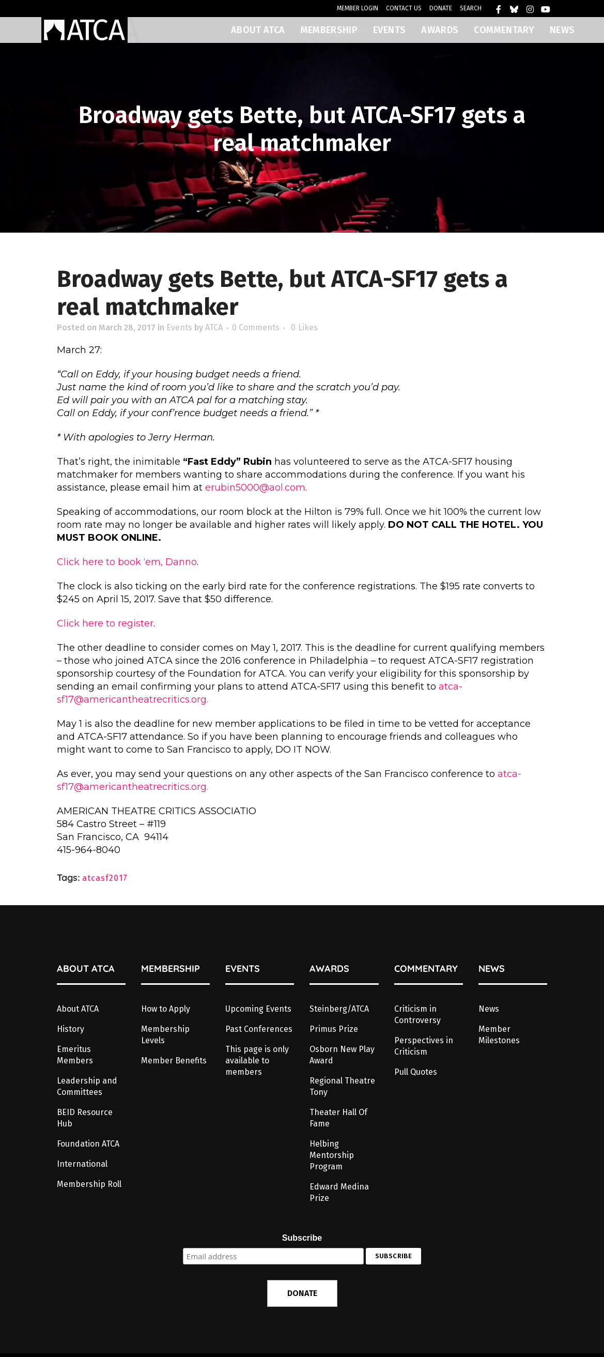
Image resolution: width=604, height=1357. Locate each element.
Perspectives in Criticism (423, 1046)
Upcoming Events (258, 1009)
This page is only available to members (257, 1060)
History (70, 1029)
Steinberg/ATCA (339, 1009)
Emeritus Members (75, 1054)
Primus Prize (333, 1029)
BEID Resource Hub (85, 1118)
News (488, 1009)
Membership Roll (89, 1184)
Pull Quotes (415, 1072)
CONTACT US (404, 8)
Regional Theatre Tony (342, 1086)
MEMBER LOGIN (357, 8)
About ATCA (78, 1009)
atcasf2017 (105, 878)
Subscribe (302, 1237)
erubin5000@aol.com (255, 487)
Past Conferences (258, 1029)
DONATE (440, 8)
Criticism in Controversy (417, 1014)
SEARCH (471, 8)
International (82, 1164)
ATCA (214, 327)
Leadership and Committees (87, 1086)
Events (179, 327)
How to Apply (165, 1009)
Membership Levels (165, 1034)
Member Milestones (499, 1034)
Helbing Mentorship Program (331, 1155)
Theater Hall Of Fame (338, 1118)
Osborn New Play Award (342, 1054)
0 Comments (256, 327)
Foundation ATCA (88, 1144)
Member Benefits (174, 1060)
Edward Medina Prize (339, 1192)
